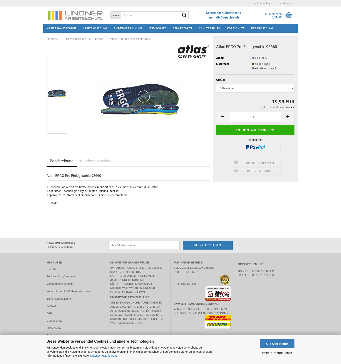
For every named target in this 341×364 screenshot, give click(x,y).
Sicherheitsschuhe (128, 28)
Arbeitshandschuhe (61, 28)
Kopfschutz (236, 28)
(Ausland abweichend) (264, 68)
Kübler (115, 283)
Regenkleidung (262, 28)
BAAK (113, 271)
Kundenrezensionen (97, 161)
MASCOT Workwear (124, 288)
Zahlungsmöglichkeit (59, 298)
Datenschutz (54, 320)
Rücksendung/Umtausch (62, 276)
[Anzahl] (255, 117)
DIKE (139, 271)
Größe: (220, 79)
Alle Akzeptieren (277, 344)
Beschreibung (62, 161)
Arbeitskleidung (95, 28)
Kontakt (51, 306)
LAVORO (127, 283)
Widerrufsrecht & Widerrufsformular (69, 291)
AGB (49, 313)
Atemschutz (157, 28)
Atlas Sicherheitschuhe (144, 267)
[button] (222, 117)
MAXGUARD (147, 288)
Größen (51, 269)
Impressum (54, 328)
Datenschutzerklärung (103, 355)
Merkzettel (286, 3)
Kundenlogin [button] (262, 3)
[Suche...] (115, 15)
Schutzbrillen (210, 28)
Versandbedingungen (60, 283)
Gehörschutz (182, 28)
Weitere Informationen (277, 353)
